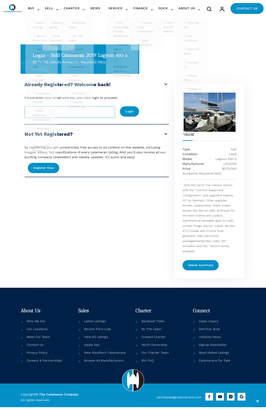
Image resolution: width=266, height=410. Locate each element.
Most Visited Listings (214, 355)
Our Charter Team (155, 355)
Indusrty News (210, 340)
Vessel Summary (201, 268)
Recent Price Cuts (98, 332)
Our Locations (37, 332)
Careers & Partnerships (44, 363)
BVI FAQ (147, 363)
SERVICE (124, 9)
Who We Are (36, 324)
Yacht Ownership (154, 347)
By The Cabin (151, 332)
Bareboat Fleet (152, 324)
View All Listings (96, 340)
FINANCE (146, 9)
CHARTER (87, 9)
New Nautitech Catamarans (105, 355)
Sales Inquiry (209, 324)
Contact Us (35, 347)
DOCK (166, 9)
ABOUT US (187, 9)
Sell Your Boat (209, 332)
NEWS (108, 9)
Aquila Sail (92, 347)
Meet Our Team (39, 340)
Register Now (44, 170)
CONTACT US (247, 10)
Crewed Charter (153, 340)
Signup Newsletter (213, 347)
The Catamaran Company (59, 397)
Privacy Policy (37, 355)
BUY (52, 9)
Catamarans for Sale (215, 363)
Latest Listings (95, 324)
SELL (67, 9)
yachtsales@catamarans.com (177, 400)
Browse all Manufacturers (104, 363)
